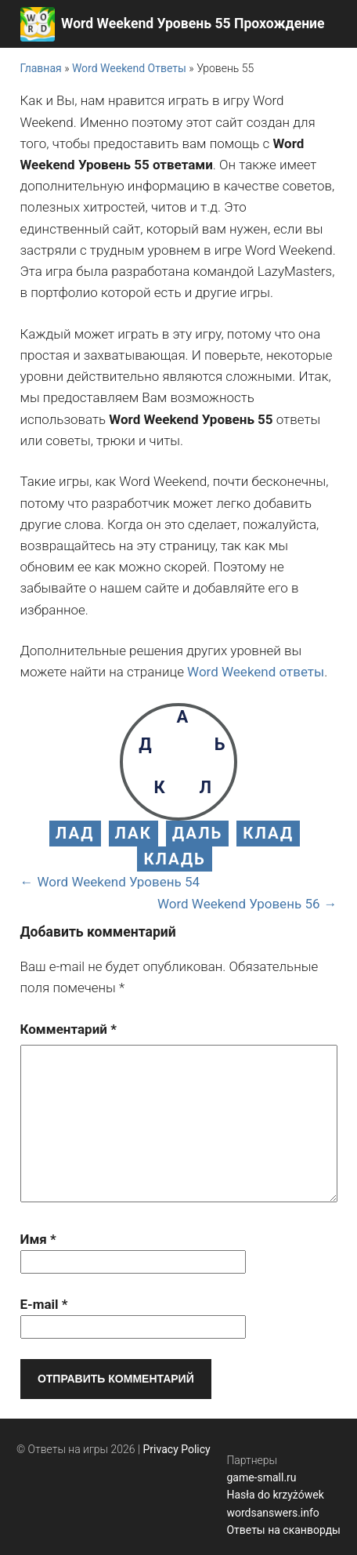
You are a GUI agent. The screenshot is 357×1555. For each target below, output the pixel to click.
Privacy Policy (177, 1449)
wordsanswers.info (272, 1512)
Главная (41, 68)
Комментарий (68, 1029)
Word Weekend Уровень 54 (119, 882)
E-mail (44, 1304)
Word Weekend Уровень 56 (238, 904)
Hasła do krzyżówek (274, 1494)
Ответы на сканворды (283, 1530)
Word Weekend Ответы (129, 68)
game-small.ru (261, 1477)
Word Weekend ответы (255, 672)
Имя (38, 1239)
